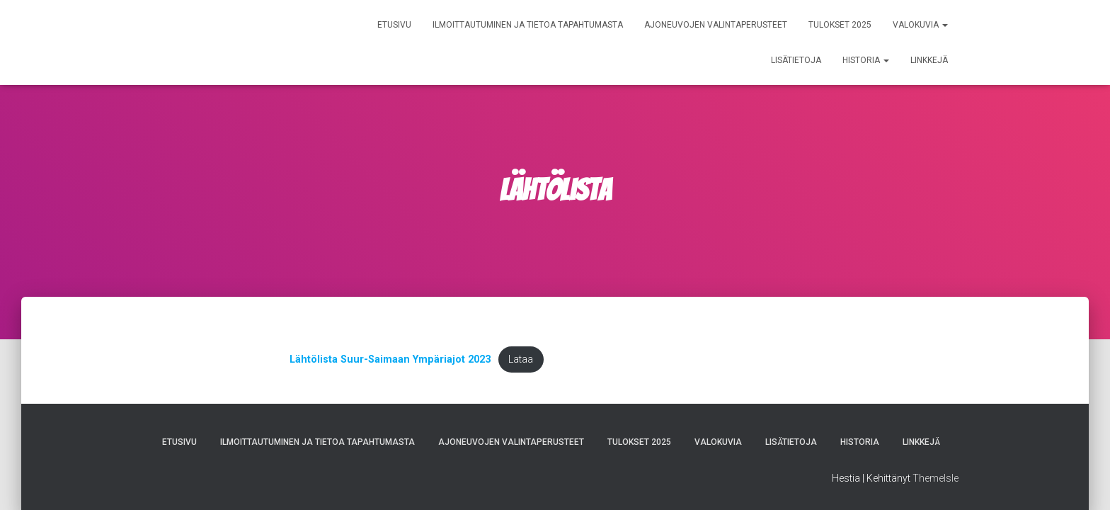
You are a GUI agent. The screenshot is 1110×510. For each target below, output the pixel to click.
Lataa (520, 359)
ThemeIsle (935, 478)
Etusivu (394, 25)
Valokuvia (920, 25)
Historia (865, 60)
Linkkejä (929, 60)
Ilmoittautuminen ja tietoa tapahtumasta (528, 25)
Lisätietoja (796, 60)
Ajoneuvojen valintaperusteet (715, 25)
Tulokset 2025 (839, 25)
